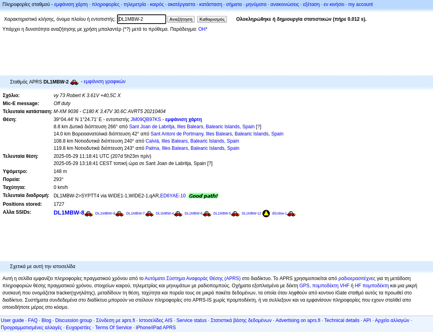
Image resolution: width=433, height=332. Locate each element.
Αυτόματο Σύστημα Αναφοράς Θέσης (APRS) (192, 278)
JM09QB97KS (146, 119)
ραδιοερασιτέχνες (356, 278)
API (367, 320)
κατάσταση (210, 4)
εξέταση (311, 4)
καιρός (157, 4)
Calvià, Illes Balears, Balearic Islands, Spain (192, 141)
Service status (192, 320)
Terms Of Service (113, 327)
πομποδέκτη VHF (331, 285)
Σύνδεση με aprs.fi (115, 320)
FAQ (33, 320)
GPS (305, 285)
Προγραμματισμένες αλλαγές (31, 327)
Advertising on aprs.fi (298, 320)
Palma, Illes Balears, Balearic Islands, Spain (192, 148)
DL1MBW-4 (165, 213)
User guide (12, 320)
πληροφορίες (106, 4)
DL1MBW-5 (222, 213)
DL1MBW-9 (105, 213)
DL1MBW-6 (193, 213)
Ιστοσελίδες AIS (156, 320)
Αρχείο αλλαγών (392, 320)
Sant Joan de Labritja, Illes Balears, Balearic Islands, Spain (191, 126)
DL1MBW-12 (251, 213)
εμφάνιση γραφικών (105, 81)
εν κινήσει (334, 4)
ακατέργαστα (181, 4)
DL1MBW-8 (69, 212)
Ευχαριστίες (78, 327)
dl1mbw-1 (279, 213)
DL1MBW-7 (135, 213)
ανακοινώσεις (284, 4)
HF (358, 285)
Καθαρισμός (212, 19)
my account (360, 4)
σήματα (234, 4)
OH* (202, 29)
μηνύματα (256, 4)
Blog (46, 320)
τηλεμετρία (134, 4)
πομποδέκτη (376, 285)
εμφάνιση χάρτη (71, 4)
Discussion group (73, 320)
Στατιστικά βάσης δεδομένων (241, 320)
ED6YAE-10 (173, 196)
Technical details (342, 320)
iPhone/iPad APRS (156, 327)
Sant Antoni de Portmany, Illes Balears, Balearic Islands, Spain (217, 134)
